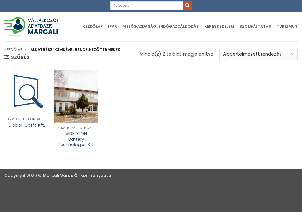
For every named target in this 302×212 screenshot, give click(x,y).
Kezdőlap (93, 26)
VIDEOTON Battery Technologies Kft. (76, 139)
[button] (16, 57)
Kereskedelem (219, 26)
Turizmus (287, 26)
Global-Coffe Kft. (26, 125)
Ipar (112, 26)
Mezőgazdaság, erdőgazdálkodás (160, 26)
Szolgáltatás (255, 26)
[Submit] (187, 5)
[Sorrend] (258, 54)
